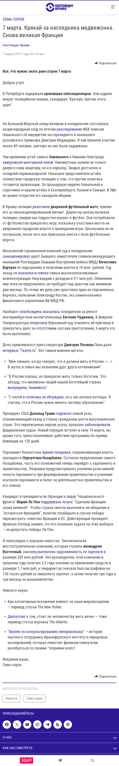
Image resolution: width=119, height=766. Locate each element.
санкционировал (16, 256)
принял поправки (56, 452)
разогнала (41, 206)
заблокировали (97, 424)
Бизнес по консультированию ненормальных (46, 631)
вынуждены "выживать (27, 387)
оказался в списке (33, 273)
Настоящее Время (16, 45)
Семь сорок (13, 19)
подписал (64, 413)
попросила (38, 322)
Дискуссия (16, 616)
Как (11, 601)
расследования (69, 129)
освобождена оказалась (40, 311)
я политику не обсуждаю (43, 397)
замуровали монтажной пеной (28, 162)
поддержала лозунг (57, 502)
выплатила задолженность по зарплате (70, 551)
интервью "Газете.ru (19, 350)
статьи (31, 607)
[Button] (105, 63)
